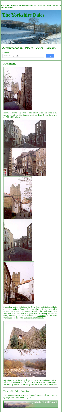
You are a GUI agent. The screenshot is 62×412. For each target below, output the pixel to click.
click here (55, 5)
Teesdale (30, 318)
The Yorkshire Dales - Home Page (16, 391)
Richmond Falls (50, 307)
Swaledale (43, 113)
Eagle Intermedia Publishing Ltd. (19, 397)
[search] (23, 56)
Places (29, 47)
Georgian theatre (16, 382)
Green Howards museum (47, 384)
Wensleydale (8, 318)
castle (13, 311)
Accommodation (12, 47)
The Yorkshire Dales (11, 395)
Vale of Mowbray (13, 117)
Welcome (51, 47)
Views (39, 47)
